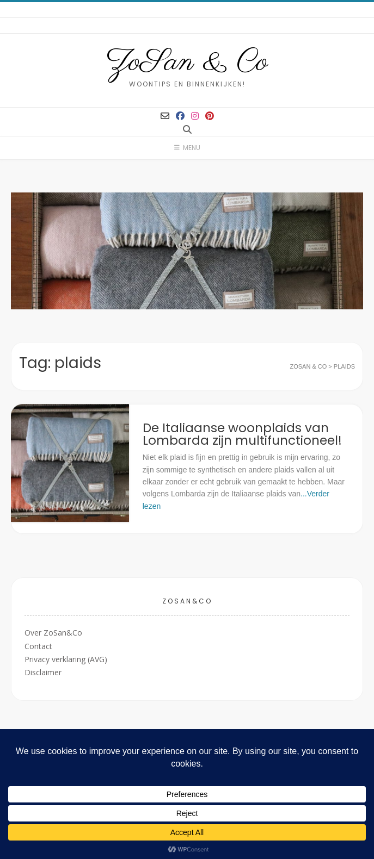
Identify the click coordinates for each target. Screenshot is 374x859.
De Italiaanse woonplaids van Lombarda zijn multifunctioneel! (242, 434)
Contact (38, 646)
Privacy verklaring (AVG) (65, 659)
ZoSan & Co (187, 62)
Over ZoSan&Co (53, 632)
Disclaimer (43, 672)
